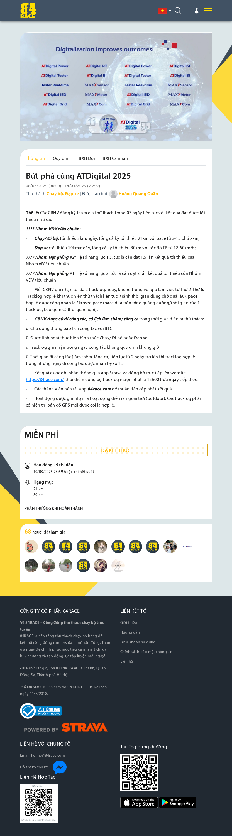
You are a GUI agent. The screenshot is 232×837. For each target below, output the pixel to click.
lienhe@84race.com (48, 757)
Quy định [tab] (62, 158)
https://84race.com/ (45, 381)
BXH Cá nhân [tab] (115, 158)
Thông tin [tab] (35, 158)
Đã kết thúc (116, 452)
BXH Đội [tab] (87, 158)
